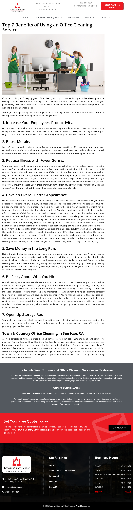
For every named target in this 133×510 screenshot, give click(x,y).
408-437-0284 (86, 2)
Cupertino (26, 393)
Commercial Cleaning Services (48, 17)
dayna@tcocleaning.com (85, 5)
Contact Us (105, 17)
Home (25, 17)
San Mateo (106, 393)
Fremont (70, 393)
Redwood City (93, 393)
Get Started (73, 17)
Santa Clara (47, 393)
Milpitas (36, 393)
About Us (89, 17)
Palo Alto (80, 393)
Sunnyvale (59, 393)
